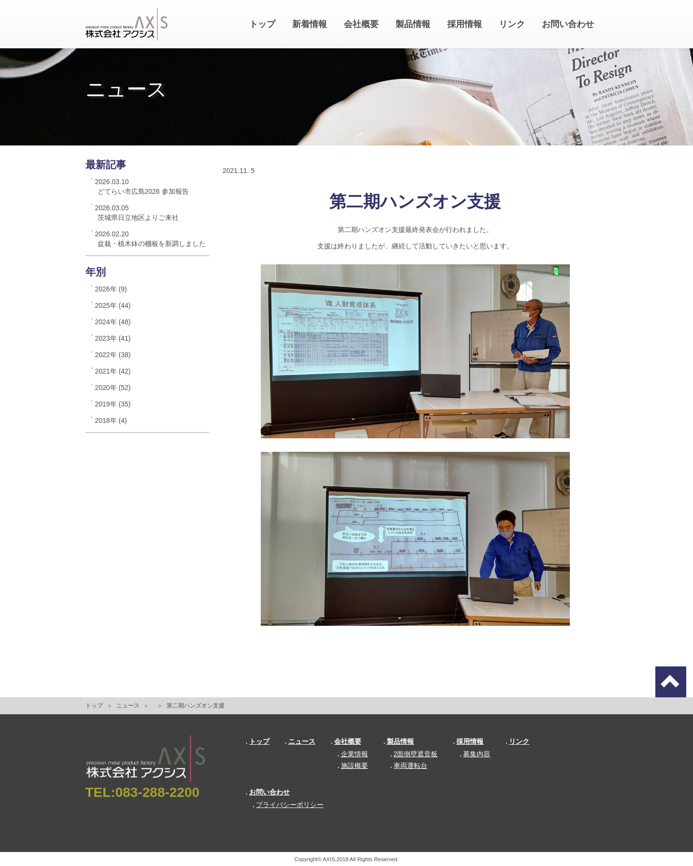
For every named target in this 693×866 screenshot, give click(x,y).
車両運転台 (408, 765)
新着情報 (309, 24)
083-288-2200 (157, 792)
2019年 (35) (113, 404)
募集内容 (475, 754)
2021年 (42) (113, 371)
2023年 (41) (113, 338)
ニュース (128, 705)
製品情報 (413, 24)
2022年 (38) (113, 355)
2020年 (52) (113, 387)
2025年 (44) (113, 305)
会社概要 (361, 24)
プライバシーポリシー (288, 804)
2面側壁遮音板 (414, 754)
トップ (262, 24)
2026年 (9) (111, 289)
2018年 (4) (111, 420)
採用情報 (464, 24)
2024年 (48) (113, 322)
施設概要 (353, 765)
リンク (512, 24)
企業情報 (353, 754)
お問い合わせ (568, 24)
